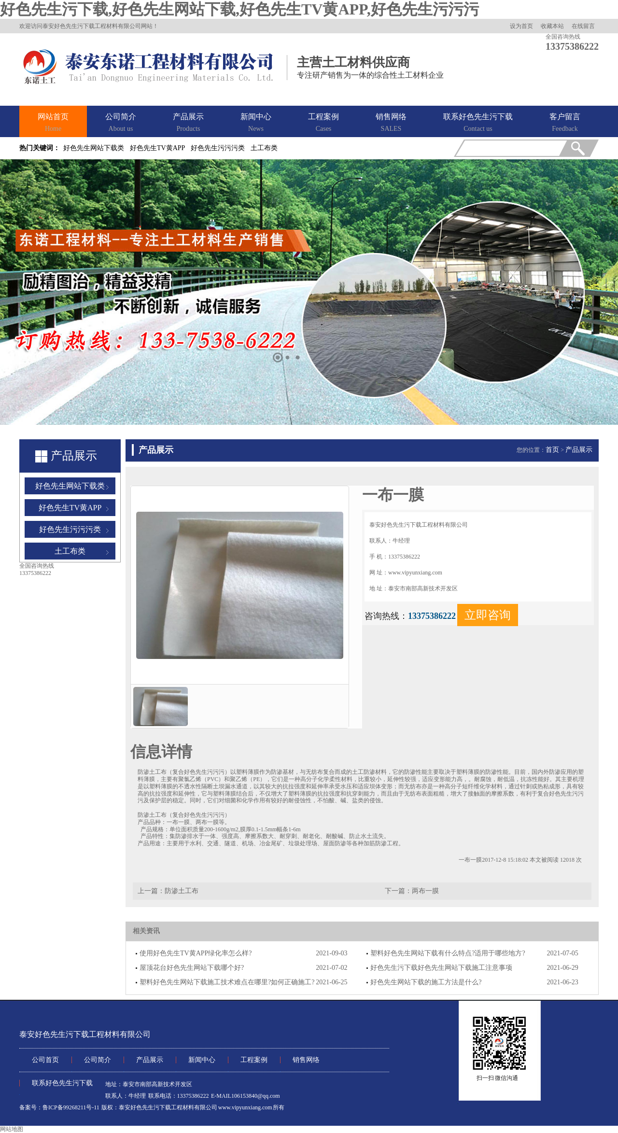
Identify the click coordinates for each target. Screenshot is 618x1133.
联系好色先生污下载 (478, 123)
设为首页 (521, 26)
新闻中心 (255, 123)
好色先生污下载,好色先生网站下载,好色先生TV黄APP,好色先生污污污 (239, 9)
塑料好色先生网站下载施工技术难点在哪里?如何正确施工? (227, 982)
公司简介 (120, 123)
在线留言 (583, 26)
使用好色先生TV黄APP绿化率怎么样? (196, 953)
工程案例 (323, 123)
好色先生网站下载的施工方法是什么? (425, 982)
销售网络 (391, 123)
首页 (552, 449)
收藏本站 (552, 26)
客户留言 (564, 123)
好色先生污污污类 (218, 148)
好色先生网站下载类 (93, 148)
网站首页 (53, 123)
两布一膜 (425, 891)
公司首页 (45, 1059)
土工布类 (264, 148)
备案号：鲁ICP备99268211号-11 (59, 1107)
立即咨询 (487, 615)
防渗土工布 (181, 891)
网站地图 (11, 1129)
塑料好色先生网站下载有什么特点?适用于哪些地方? (447, 953)
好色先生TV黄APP (157, 148)
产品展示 (188, 123)
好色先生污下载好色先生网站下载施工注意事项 (441, 967)
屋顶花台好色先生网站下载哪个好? (192, 967)
